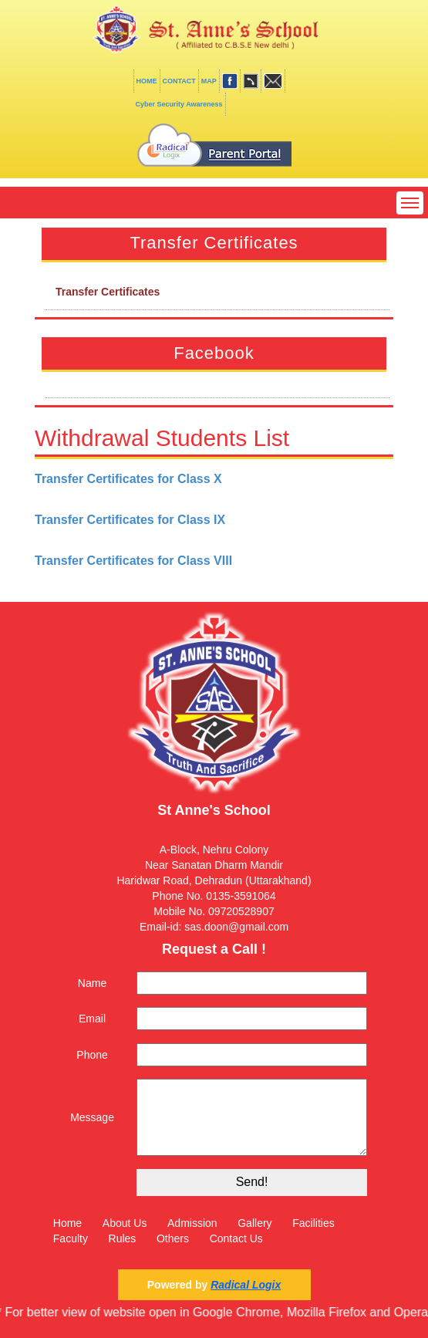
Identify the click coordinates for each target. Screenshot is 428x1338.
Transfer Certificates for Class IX (130, 519)
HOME (146, 81)
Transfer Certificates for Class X (128, 478)
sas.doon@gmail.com (236, 927)
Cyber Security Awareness (179, 104)
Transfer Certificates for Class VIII (133, 560)
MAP (209, 81)
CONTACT (179, 81)
